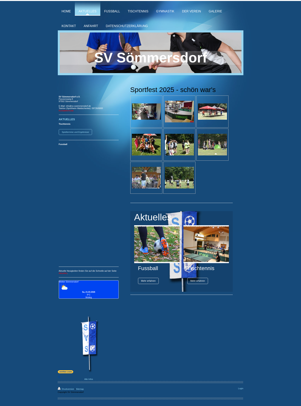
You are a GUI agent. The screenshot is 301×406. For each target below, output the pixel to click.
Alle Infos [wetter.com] (75, 378)
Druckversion (66, 389)
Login (240, 388)
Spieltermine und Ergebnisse (75, 132)
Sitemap (80, 389)
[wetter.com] (89, 371)
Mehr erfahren (148, 281)
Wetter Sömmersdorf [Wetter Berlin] (68, 282)
